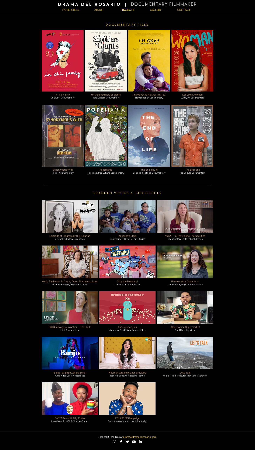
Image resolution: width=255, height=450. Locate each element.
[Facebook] (121, 442)
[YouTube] (134, 442)
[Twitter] (127, 442)
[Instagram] (114, 442)
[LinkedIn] (140, 442)
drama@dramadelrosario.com (139, 436)
